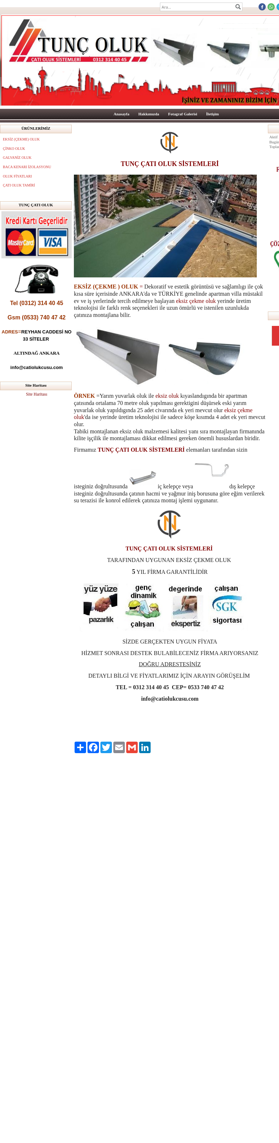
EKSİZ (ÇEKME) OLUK (21, 139)
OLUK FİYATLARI (17, 176)
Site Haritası (36, 394)
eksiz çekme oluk (196, 301)
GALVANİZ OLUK (17, 158)
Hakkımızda (148, 114)
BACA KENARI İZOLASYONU (27, 167)
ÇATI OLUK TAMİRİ (19, 185)
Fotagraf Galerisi (182, 114)
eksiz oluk (167, 396)
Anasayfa (121, 114)
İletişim (212, 114)
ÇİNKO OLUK (14, 149)
